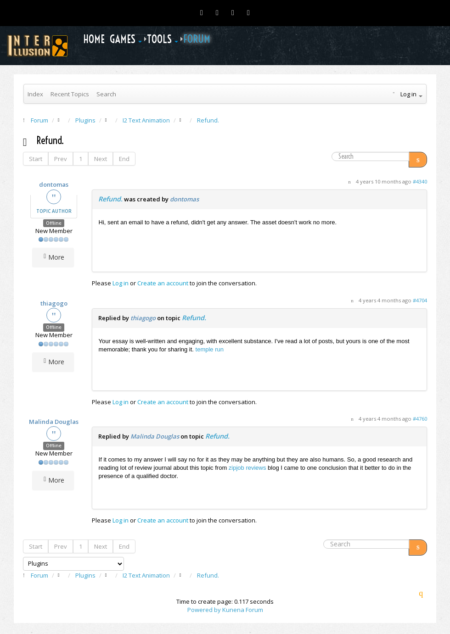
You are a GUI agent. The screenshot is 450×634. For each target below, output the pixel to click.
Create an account (162, 283)
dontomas (53, 184)
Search (106, 94)
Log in (120, 283)
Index (35, 94)
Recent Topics (70, 94)
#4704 (420, 300)
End (124, 159)
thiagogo (54, 303)
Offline (54, 223)
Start (35, 159)
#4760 (420, 418)
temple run (210, 349)
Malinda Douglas (54, 421)
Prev (60, 159)
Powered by (204, 610)
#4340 (420, 181)
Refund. (110, 199)
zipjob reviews (247, 467)
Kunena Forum (242, 610)
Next (100, 159)
